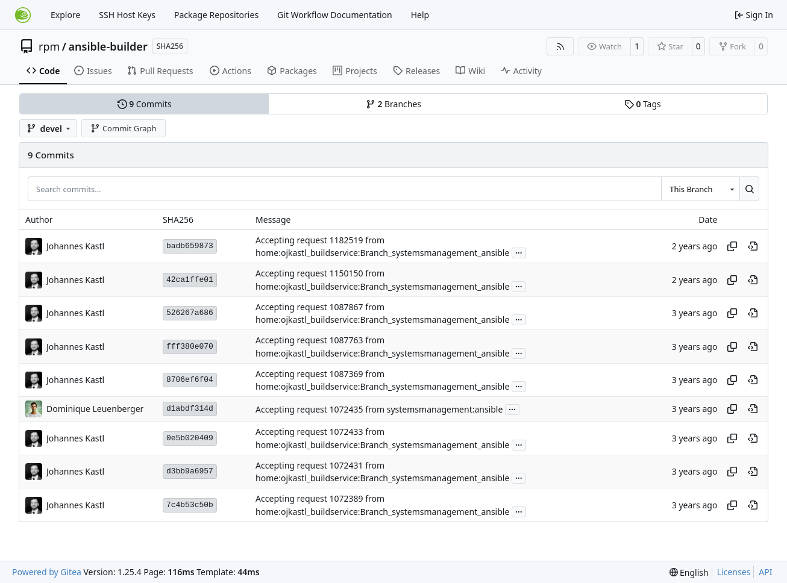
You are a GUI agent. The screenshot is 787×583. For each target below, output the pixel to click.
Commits (145, 104)
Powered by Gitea (46, 572)
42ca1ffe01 (189, 279)
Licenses (734, 572)
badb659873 (189, 246)
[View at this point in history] (753, 246)
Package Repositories (216, 14)
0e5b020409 (189, 438)
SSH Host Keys (127, 14)
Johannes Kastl (75, 246)
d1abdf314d (189, 408)
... (518, 252)
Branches (393, 104)
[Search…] (749, 188)
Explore (65, 14)
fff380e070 (189, 346)
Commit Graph (123, 128)
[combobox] (700, 188)
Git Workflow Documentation (334, 14)
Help (420, 14)
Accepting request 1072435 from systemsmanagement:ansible (379, 409)
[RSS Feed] (560, 46)
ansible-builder (108, 46)
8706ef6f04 (189, 379)
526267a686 (189, 312)
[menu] (689, 572)
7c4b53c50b (189, 505)
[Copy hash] (732, 246)
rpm (49, 46)
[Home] (23, 15)
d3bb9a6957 (189, 471)
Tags (642, 104)
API (765, 572)
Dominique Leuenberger (94, 408)
